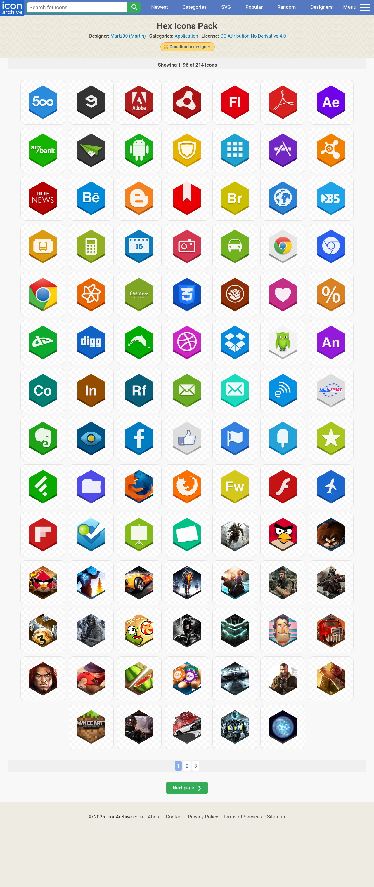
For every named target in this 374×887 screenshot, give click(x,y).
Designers (321, 7)
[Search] (134, 7)
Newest (159, 7)
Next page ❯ (187, 788)
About (154, 817)
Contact (174, 817)
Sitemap (276, 817)
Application (186, 36)
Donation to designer (189, 46)
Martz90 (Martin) (128, 36)
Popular (254, 7)
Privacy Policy (203, 817)
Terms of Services (242, 817)
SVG (226, 7)
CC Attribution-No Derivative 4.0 (253, 36)
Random (286, 7)
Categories (195, 7)
